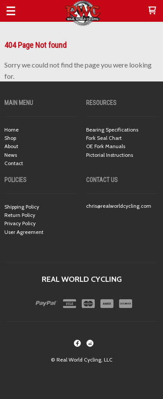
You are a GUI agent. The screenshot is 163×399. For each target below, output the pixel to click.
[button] (152, 11)
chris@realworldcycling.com (118, 206)
